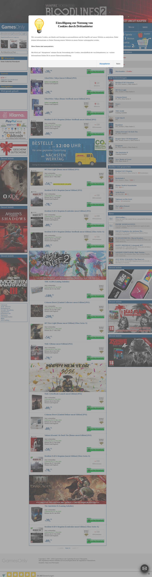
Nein (118, 64)
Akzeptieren (104, 64)
